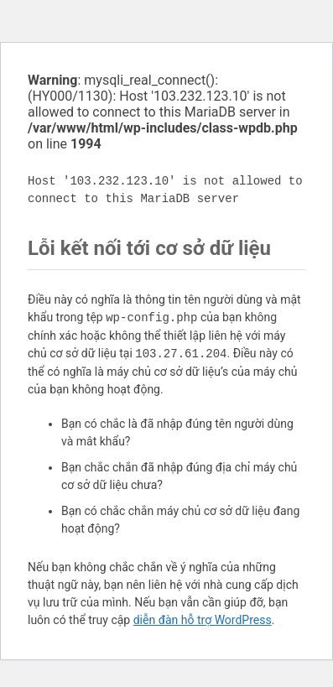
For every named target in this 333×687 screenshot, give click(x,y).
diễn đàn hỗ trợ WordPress (202, 620)
